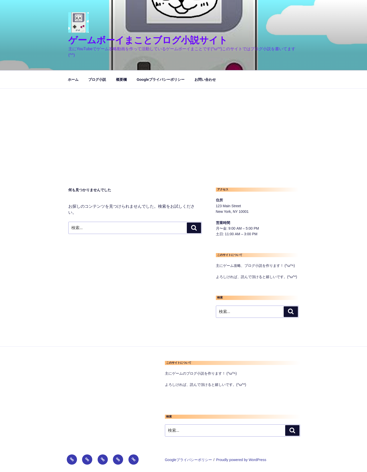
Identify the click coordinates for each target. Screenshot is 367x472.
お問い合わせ (205, 79)
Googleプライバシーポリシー (161, 79)
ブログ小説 (97, 79)
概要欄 (121, 79)
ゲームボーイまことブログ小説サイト (148, 40)
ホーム (73, 79)
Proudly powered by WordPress (241, 460)
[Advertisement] (183, 127)
